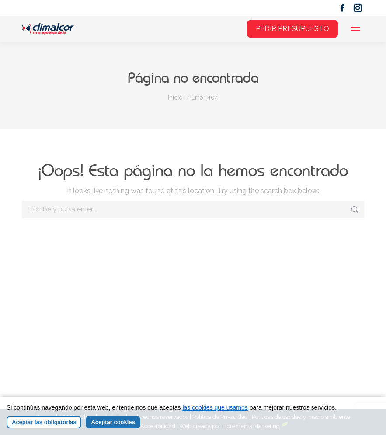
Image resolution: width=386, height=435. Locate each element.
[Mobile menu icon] (355, 29)
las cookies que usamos (214, 407)
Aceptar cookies (113, 422)
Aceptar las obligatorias (44, 422)
